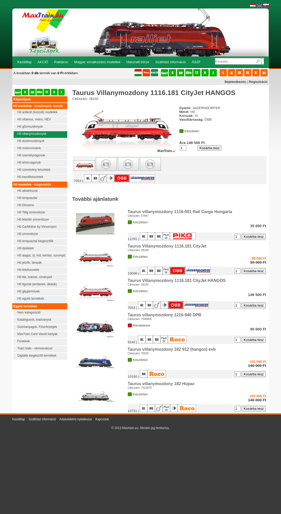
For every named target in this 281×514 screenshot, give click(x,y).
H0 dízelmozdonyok (30, 141)
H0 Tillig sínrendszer (31, 212)
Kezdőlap (24, 62)
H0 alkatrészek (27, 191)
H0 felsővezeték (28, 270)
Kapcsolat (102, 419)
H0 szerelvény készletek (34, 170)
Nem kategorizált (29, 312)
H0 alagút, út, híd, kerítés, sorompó (41, 255)
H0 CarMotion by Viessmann (37, 227)
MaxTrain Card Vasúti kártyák (37, 334)
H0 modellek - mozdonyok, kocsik (38, 106)
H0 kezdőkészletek (30, 177)
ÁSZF (196, 62)
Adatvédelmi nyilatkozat (76, 419)
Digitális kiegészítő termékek (36, 355)
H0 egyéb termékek (30, 298)
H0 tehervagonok (29, 162)
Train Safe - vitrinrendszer (35, 348)
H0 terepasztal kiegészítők (35, 241)
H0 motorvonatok (29, 148)
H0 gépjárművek (28, 291)
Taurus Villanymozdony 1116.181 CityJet (167, 246)
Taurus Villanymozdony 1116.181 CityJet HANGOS (177, 280)
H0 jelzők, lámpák (29, 262)
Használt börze (138, 62)
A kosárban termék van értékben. (46, 73)
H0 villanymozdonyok (31, 134)
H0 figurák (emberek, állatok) (37, 284)
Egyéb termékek (25, 306)
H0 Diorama (25, 205)
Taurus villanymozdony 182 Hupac (161, 384)
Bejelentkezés (235, 82)
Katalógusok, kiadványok (34, 319)
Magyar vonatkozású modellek (97, 62)
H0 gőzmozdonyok (30, 126)
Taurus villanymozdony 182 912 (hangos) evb (172, 349)
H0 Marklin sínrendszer (33, 219)
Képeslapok (22, 99)
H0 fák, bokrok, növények (34, 277)
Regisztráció (258, 82)
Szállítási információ (170, 62)
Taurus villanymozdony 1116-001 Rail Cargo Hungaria (180, 212)
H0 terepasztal (27, 198)
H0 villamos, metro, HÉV (34, 119)
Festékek (23, 341)
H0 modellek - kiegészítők (32, 184)
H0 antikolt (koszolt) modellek (37, 112)
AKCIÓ (42, 62)
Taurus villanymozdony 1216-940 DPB (164, 315)
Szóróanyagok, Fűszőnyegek (37, 327)
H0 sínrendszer (27, 234)
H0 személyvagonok (31, 155)
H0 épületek (25, 248)
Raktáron (61, 62)
